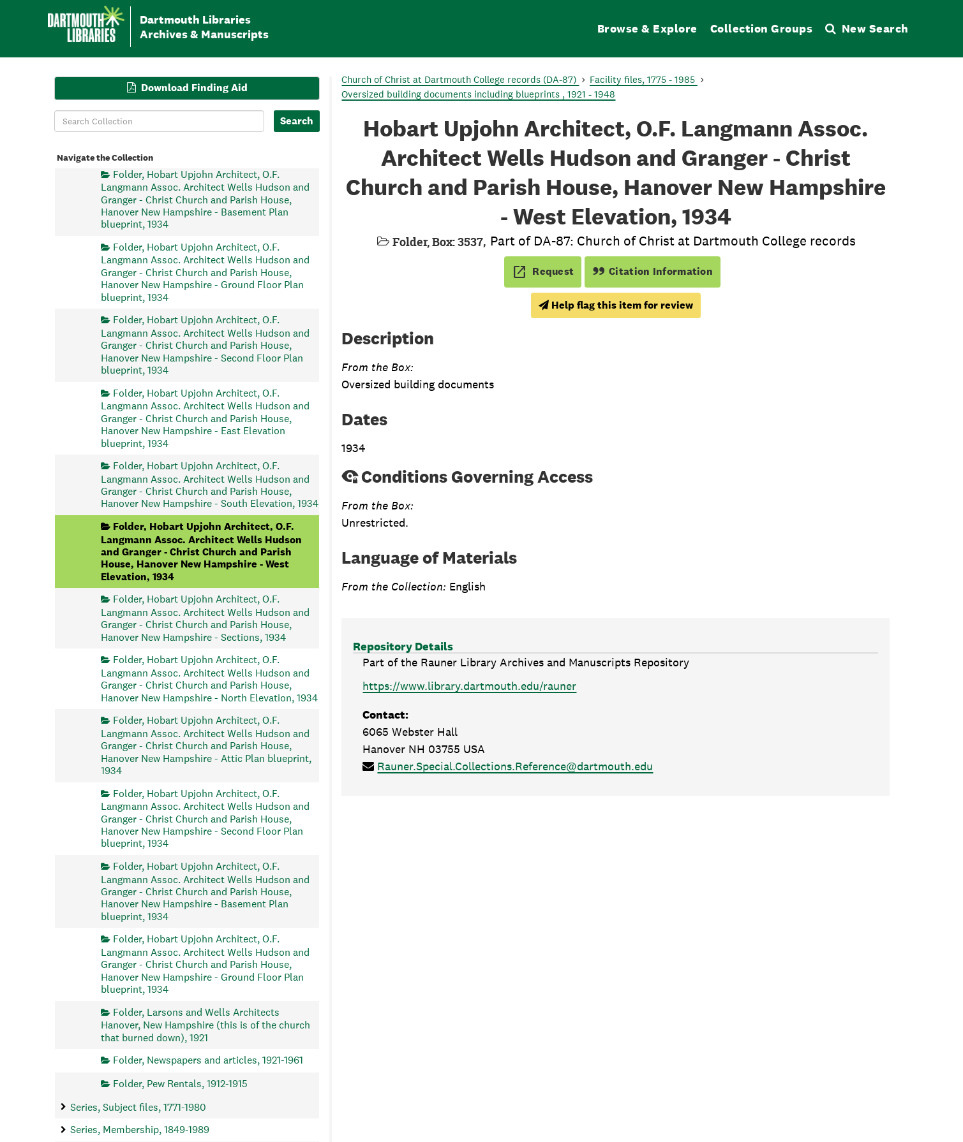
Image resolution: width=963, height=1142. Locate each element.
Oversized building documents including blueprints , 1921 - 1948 (478, 94)
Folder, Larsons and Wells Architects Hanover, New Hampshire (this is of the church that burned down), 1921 (205, 1024)
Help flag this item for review (616, 305)
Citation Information (652, 271)
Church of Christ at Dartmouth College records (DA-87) (460, 79)
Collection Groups (761, 28)
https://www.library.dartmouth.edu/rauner (469, 685)
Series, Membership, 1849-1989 (139, 1129)
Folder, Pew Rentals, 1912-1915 (180, 1083)
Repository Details (403, 646)
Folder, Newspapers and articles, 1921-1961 (208, 1060)
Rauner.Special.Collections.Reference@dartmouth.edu (515, 766)
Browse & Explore (647, 28)
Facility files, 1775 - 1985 (644, 79)
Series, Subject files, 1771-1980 (138, 1106)
